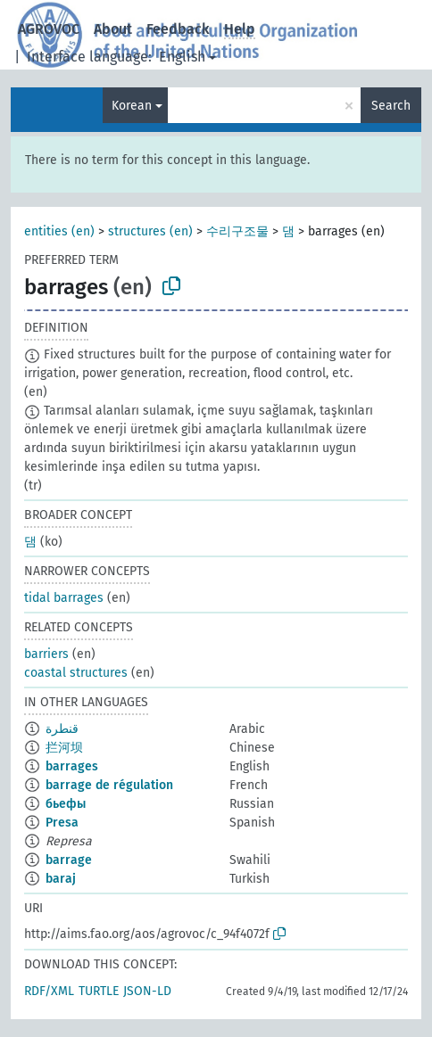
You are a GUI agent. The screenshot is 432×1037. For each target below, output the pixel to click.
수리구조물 (237, 231)
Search (391, 105)
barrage (69, 860)
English (182, 56)
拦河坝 (64, 747)
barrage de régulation (109, 785)
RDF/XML (49, 991)
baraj (61, 878)
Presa (62, 822)
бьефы (66, 803)
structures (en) (150, 231)
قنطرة (62, 729)
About (113, 29)
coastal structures (76, 672)
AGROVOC (48, 29)
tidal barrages (64, 597)
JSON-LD (147, 991)
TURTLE (99, 991)
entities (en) (59, 231)
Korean (132, 105)
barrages (72, 766)
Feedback (178, 29)
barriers (46, 654)
